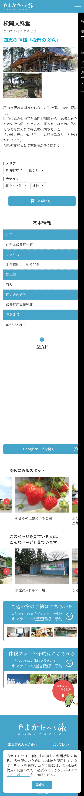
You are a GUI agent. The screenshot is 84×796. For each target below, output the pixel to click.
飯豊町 (36, 170)
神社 (38, 185)
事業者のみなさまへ (22, 744)
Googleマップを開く (50, 449)
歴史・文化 (16, 185)
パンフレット (61, 744)
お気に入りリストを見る (64, 693)
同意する (42, 784)
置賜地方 (14, 170)
